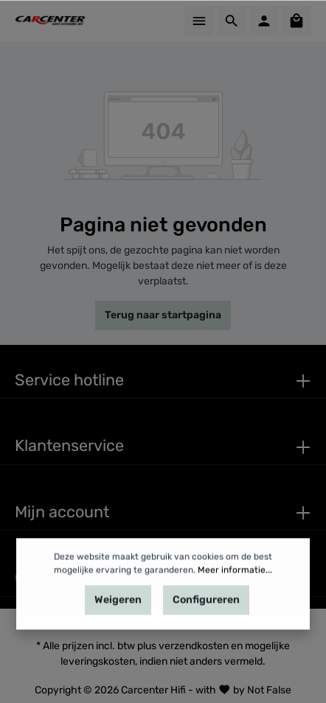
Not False (269, 689)
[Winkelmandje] (296, 20)
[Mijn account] (264, 20)
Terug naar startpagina (163, 315)
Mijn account (62, 512)
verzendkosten (194, 646)
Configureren (206, 611)
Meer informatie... (235, 581)
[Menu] (199, 20)
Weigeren (118, 611)
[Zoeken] (231, 20)
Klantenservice (69, 445)
